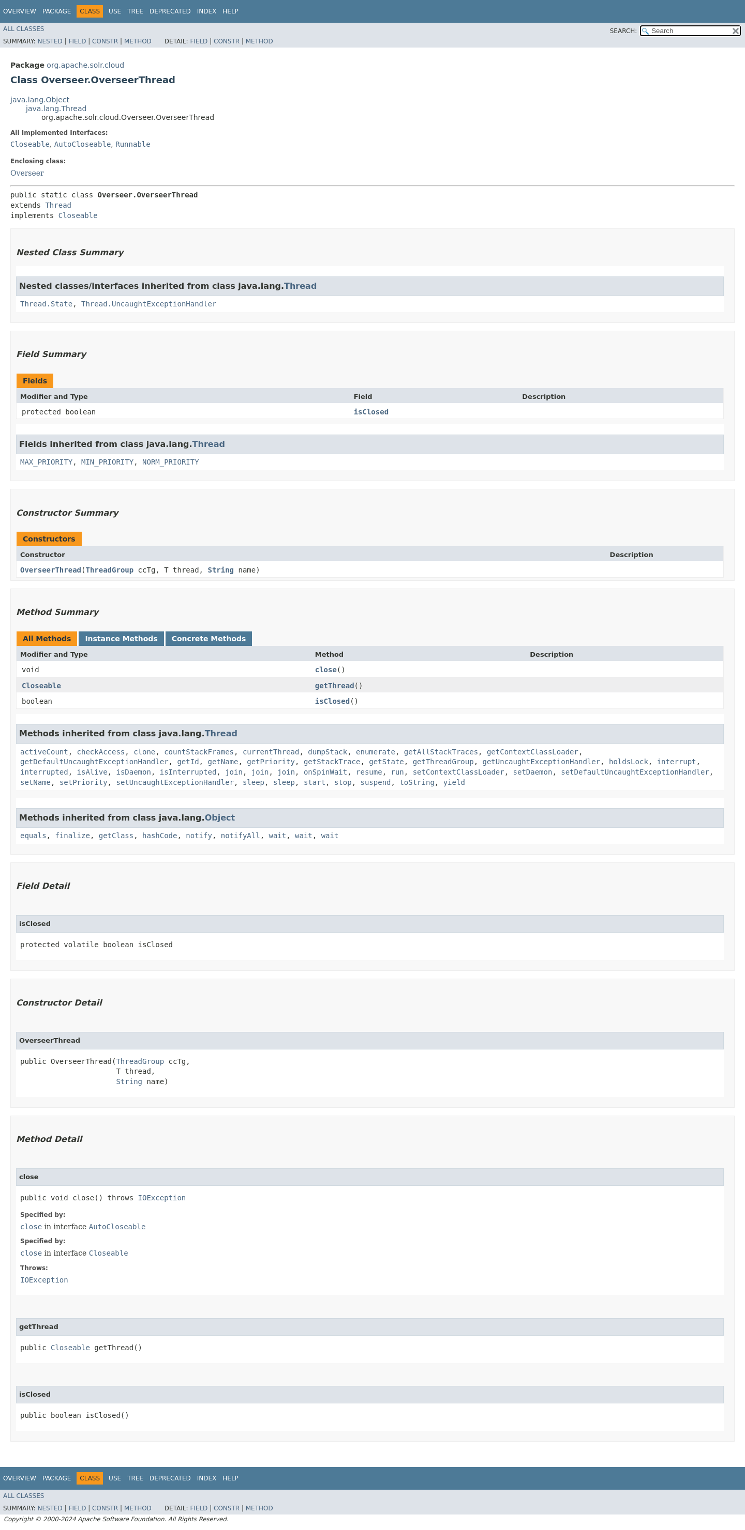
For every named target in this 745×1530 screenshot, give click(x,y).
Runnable (132, 144)
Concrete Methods (209, 639)
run (397, 772)
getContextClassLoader (532, 752)
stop (343, 782)
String (220, 570)
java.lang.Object (39, 100)
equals (33, 835)
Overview (19, 11)
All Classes (23, 29)
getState (386, 762)
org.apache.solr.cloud (85, 65)
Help (230, 11)
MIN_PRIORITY (107, 462)
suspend (376, 782)
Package (56, 11)
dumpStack (327, 752)
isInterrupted (188, 772)
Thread (58, 205)
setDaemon (533, 772)
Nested (49, 41)
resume (369, 772)
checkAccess (101, 752)
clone (144, 752)
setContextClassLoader (458, 772)
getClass (116, 835)
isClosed (371, 412)
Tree (135, 11)
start (314, 782)
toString (416, 782)
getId (188, 762)
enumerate (375, 752)
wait (277, 835)
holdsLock (628, 762)
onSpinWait (325, 772)
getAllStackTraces (441, 752)
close (326, 670)
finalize (72, 835)
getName (222, 762)
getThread (334, 686)
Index (207, 11)
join (234, 772)
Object (220, 818)
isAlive (92, 772)
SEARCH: (623, 31)
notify (199, 835)
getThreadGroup (443, 762)
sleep (253, 782)
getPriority (271, 762)
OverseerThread (50, 570)
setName (35, 782)
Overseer (27, 173)
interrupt (676, 762)
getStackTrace (332, 762)
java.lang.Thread (56, 108)
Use (115, 11)
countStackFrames (199, 752)
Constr (105, 41)
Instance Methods (121, 639)
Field (77, 41)
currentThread (271, 752)
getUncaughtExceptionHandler (542, 762)
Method (138, 41)
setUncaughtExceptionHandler (175, 782)
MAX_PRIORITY (46, 462)
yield (454, 782)
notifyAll (240, 835)
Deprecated (170, 11)
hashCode (159, 835)
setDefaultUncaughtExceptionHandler (635, 772)
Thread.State (46, 304)
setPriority (83, 782)
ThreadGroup (109, 570)
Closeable (30, 144)
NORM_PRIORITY (170, 462)
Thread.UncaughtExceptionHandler (148, 304)
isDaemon (133, 772)
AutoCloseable (82, 144)
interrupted (44, 772)
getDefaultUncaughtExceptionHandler (94, 762)
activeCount (44, 752)
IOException (162, 1198)
